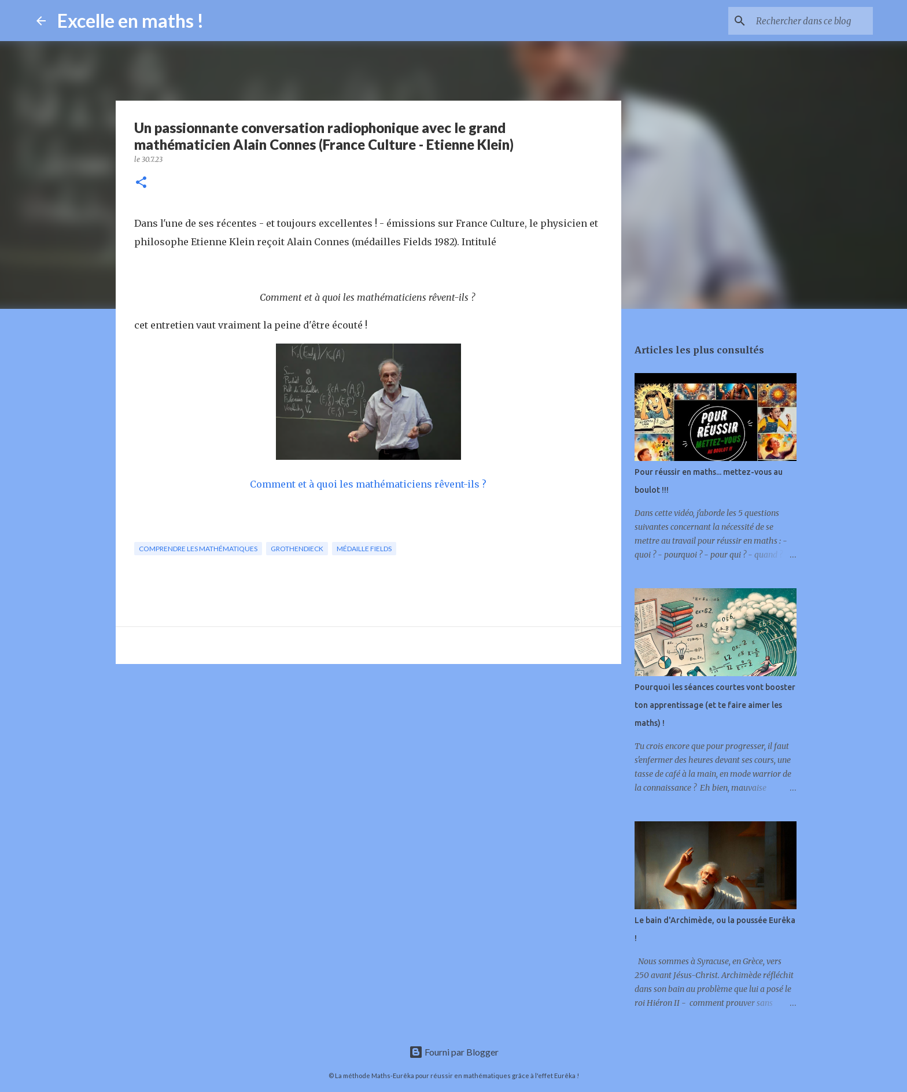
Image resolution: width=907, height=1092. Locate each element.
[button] (141, 183)
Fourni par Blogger (454, 1051)
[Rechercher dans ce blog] (812, 21)
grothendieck (297, 548)
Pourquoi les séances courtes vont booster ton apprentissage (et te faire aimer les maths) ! (715, 705)
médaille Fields (364, 548)
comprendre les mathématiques (198, 548)
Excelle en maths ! (130, 20)
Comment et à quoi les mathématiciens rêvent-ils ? (368, 484)
